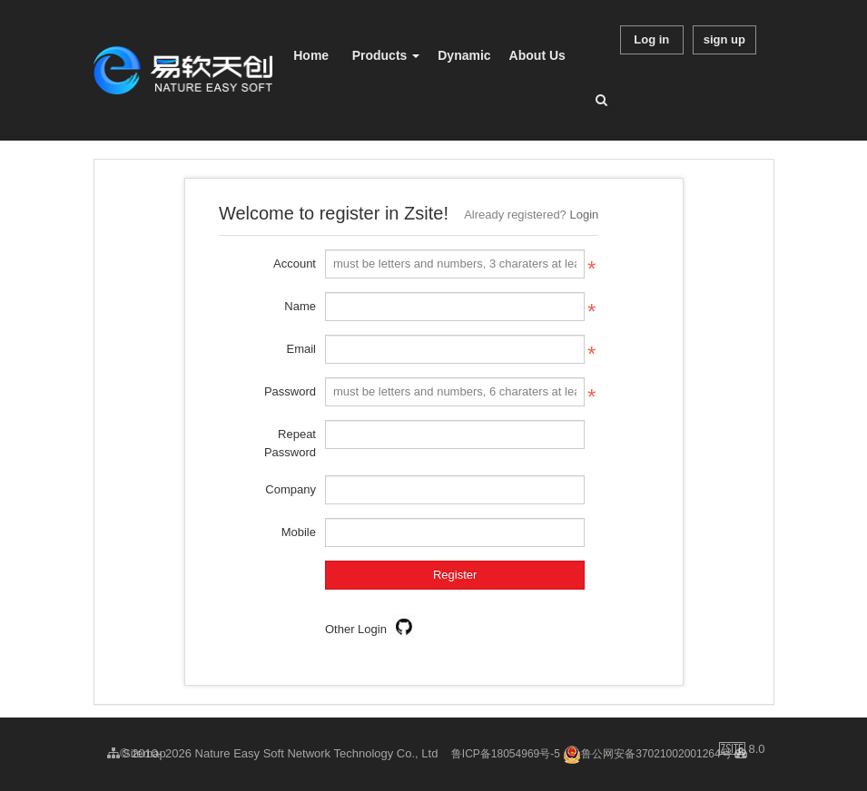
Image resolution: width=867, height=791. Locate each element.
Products (386, 55)
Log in (651, 39)
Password (290, 391)
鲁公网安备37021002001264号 (647, 753)
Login (583, 214)
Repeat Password (290, 443)
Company (290, 489)
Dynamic (464, 55)
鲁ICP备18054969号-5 (505, 753)
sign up (724, 39)
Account (294, 263)
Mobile (298, 532)
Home (311, 55)
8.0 (742, 750)
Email (301, 349)
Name (300, 306)
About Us (537, 55)
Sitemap (136, 753)
